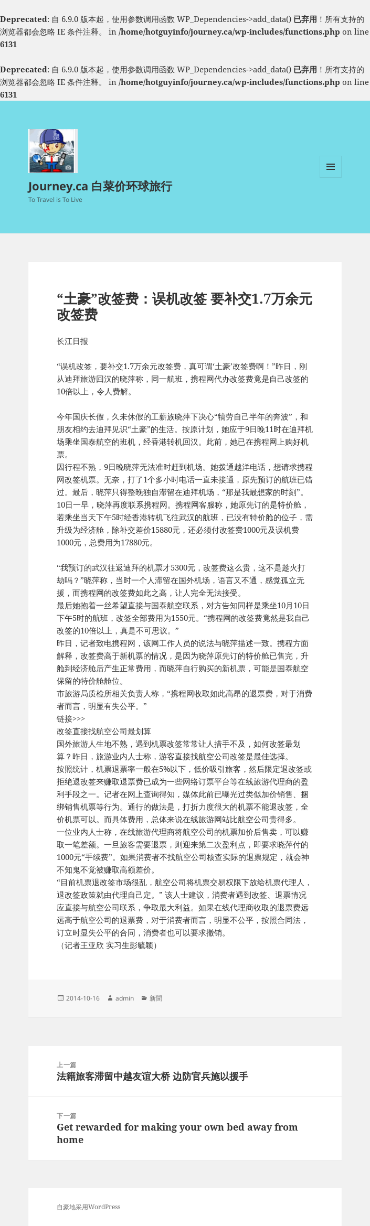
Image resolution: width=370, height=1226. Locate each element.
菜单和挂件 (330, 177)
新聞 (156, 998)
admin (124, 998)
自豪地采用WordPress (88, 1206)
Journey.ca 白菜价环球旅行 (100, 185)
